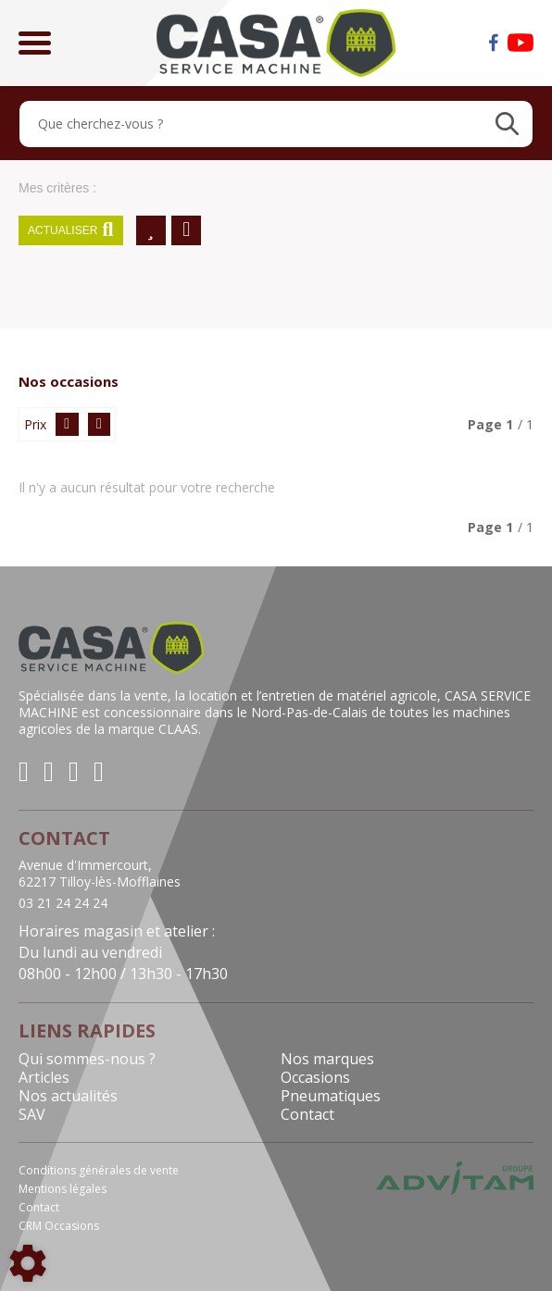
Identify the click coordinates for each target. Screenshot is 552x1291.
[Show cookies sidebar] (27, 1263)
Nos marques (327, 1058)
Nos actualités (68, 1095)
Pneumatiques (331, 1095)
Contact (307, 1114)
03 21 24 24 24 (63, 903)
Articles (44, 1077)
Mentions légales (63, 1189)
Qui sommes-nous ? (87, 1058)
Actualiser (71, 230)
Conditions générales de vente (99, 1170)
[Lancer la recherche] (507, 124)
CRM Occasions (59, 1226)
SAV (32, 1114)
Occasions (315, 1077)
